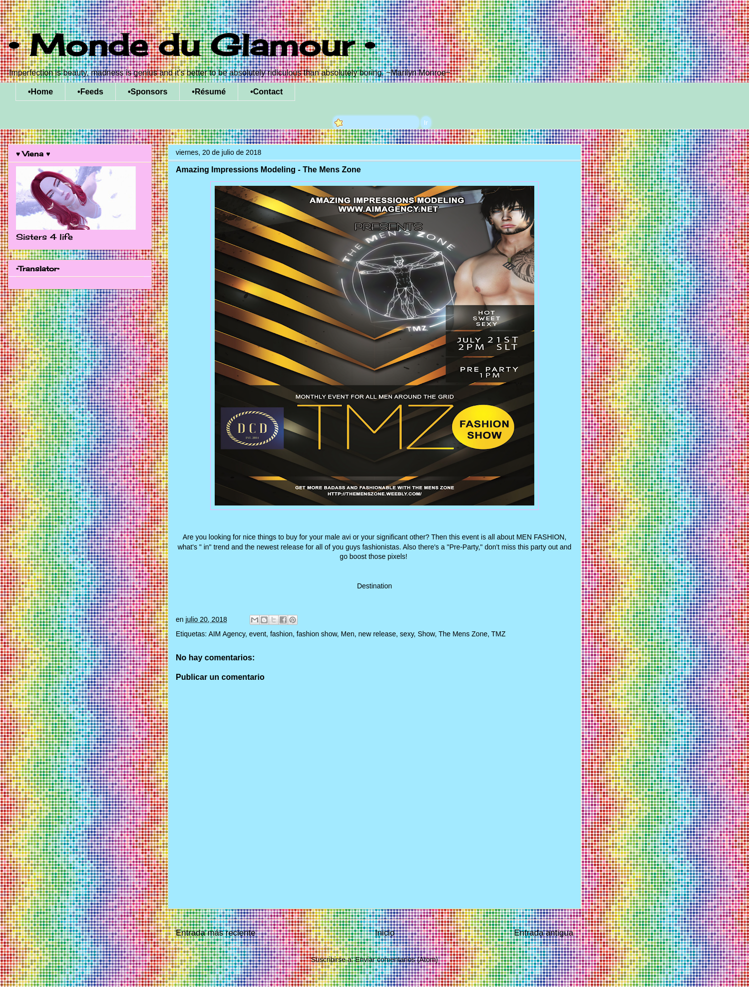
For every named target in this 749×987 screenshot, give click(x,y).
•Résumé (209, 91)
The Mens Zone (462, 634)
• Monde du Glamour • (191, 44)
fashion (281, 634)
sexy (407, 634)
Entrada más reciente (216, 933)
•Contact (266, 91)
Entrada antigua (544, 933)
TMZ (498, 634)
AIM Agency (226, 634)
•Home (40, 91)
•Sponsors (147, 91)
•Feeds (90, 91)
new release (377, 634)
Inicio (384, 933)
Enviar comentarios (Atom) (396, 960)
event (257, 634)
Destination (374, 586)
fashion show (317, 634)
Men (348, 634)
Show (425, 634)
